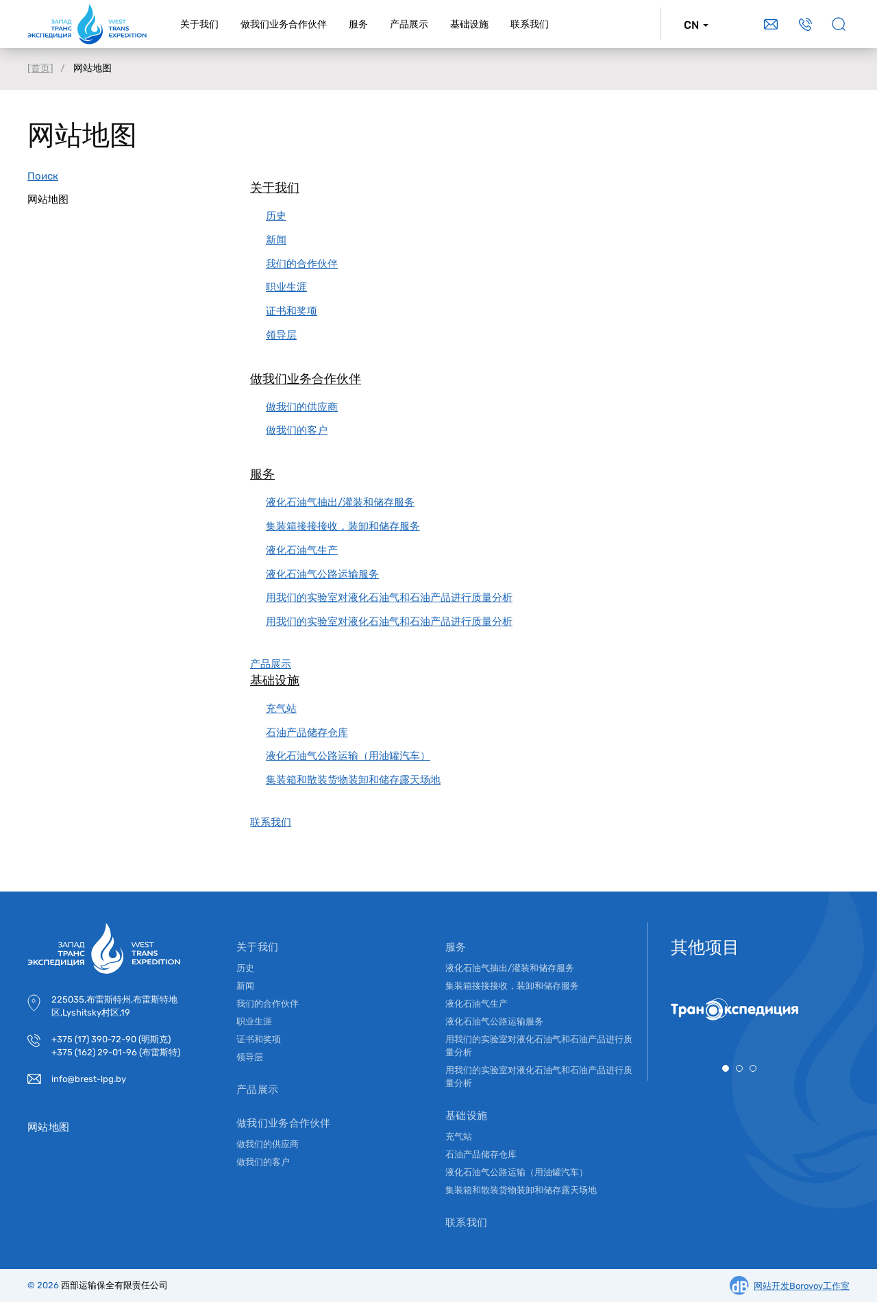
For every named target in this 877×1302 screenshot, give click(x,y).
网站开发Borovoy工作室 (802, 1286)
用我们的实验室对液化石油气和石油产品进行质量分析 (389, 597)
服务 (262, 474)
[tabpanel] (739, 1009)
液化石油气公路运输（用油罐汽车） (348, 756)
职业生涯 (286, 287)
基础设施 (274, 680)
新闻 (276, 240)
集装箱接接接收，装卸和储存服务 (343, 526)
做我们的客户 (297, 430)
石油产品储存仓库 (307, 732)
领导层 (281, 335)
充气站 (281, 708)
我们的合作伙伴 (302, 264)
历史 (276, 216)
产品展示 (270, 664)
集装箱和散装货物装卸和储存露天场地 (353, 780)
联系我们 (270, 822)
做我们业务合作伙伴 (305, 378)
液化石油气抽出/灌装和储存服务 (340, 502)
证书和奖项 (291, 311)
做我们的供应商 (302, 407)
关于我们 (274, 187)
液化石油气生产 (302, 550)
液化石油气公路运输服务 (322, 574)
